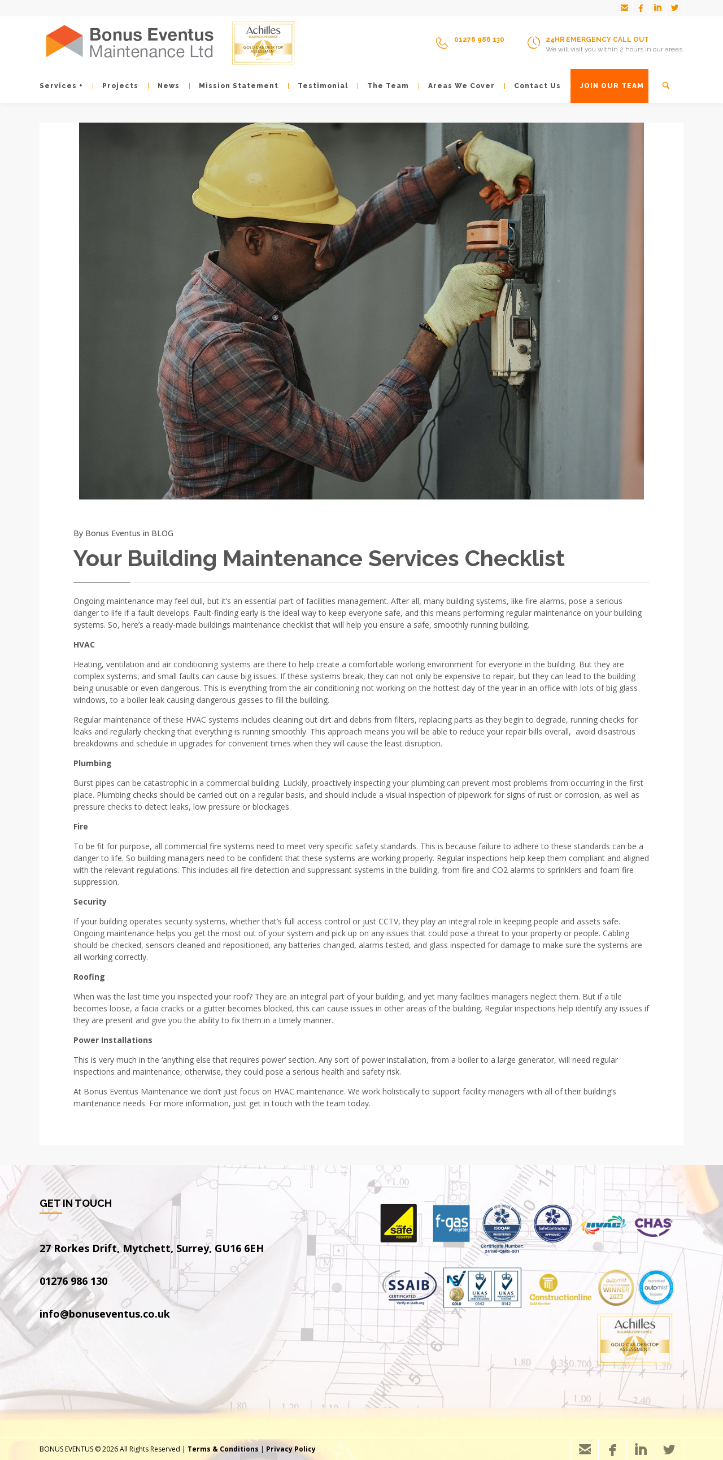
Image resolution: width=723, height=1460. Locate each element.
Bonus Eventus (113, 533)
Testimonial (318, 86)
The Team (383, 86)
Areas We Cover (457, 86)
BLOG (162, 533)
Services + (61, 86)
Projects (115, 86)
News (164, 86)
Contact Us (532, 86)
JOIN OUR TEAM (607, 86)
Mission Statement (233, 86)
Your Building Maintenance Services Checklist (319, 558)
